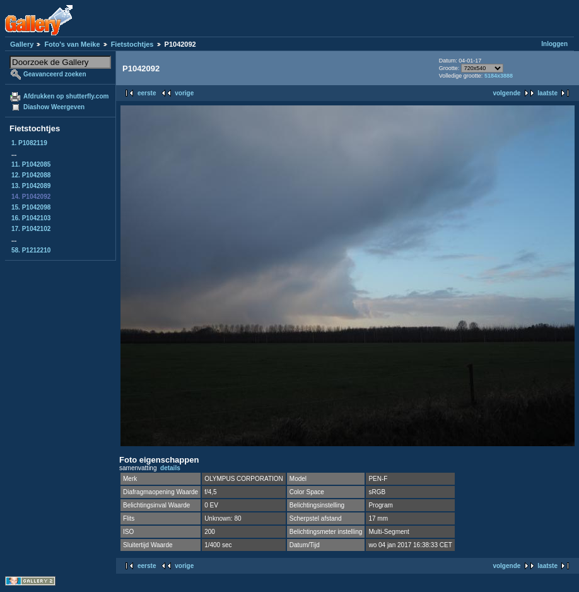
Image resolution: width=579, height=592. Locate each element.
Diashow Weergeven (54, 107)
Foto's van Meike (72, 44)
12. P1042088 (30, 175)
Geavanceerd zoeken (54, 74)
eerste (146, 93)
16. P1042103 (30, 218)
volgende (506, 93)
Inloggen (554, 43)
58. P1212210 (30, 250)
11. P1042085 (30, 164)
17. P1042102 (30, 228)
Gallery (21, 44)
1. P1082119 (29, 142)
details (170, 468)
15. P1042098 (30, 207)
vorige (184, 93)
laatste (547, 93)
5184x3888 (498, 76)
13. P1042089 (30, 185)
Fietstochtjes (132, 44)
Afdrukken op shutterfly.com (65, 96)
